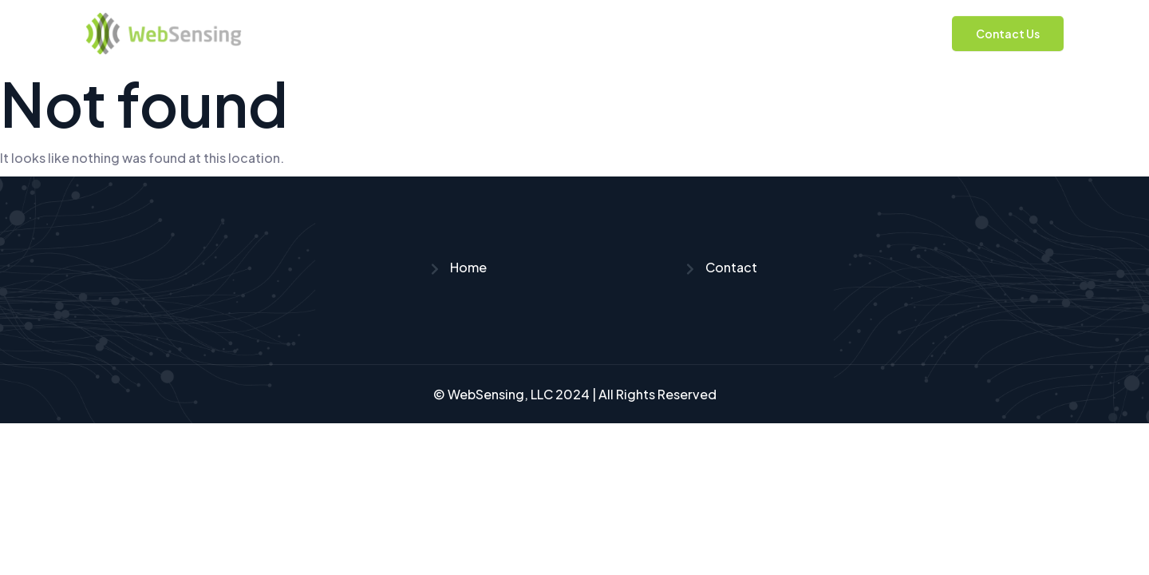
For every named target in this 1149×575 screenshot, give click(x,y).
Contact (720, 267)
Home (457, 267)
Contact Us (1008, 33)
